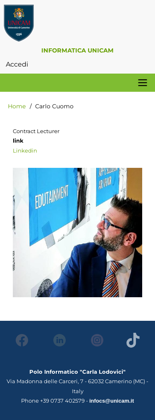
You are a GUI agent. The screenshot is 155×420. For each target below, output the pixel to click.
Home (17, 106)
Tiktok (132, 340)
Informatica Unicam (77, 50)
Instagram (94, 340)
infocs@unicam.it (111, 401)
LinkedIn (57, 340)
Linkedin (25, 150)
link (18, 140)
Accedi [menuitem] (17, 64)
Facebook (19, 340)
